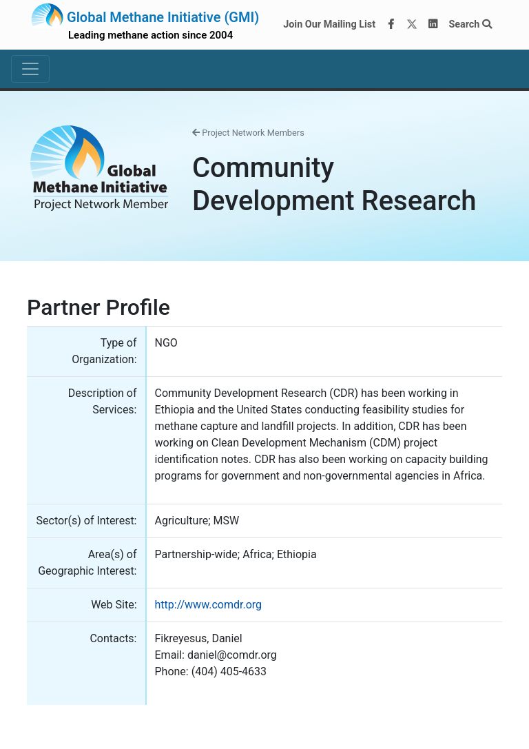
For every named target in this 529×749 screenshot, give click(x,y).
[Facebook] (391, 25)
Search (470, 24)
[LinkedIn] (433, 25)
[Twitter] (411, 25)
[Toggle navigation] (30, 69)
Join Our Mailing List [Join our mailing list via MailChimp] (329, 24)
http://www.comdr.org (208, 604)
